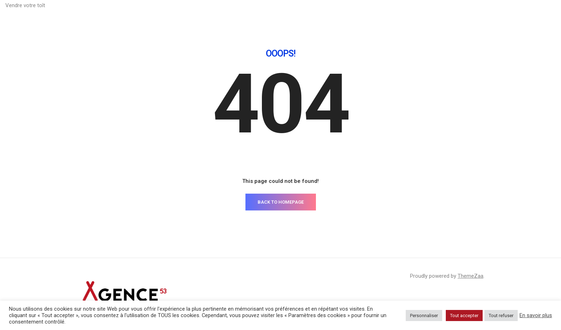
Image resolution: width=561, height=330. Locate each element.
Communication (437, 14)
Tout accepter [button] (464, 315)
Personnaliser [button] (424, 315)
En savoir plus (535, 315)
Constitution (348, 14)
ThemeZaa (470, 276)
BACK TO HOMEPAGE (281, 202)
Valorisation (390, 14)
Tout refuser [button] (501, 315)
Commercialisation (491, 14)
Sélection (538, 14)
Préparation (306, 14)
